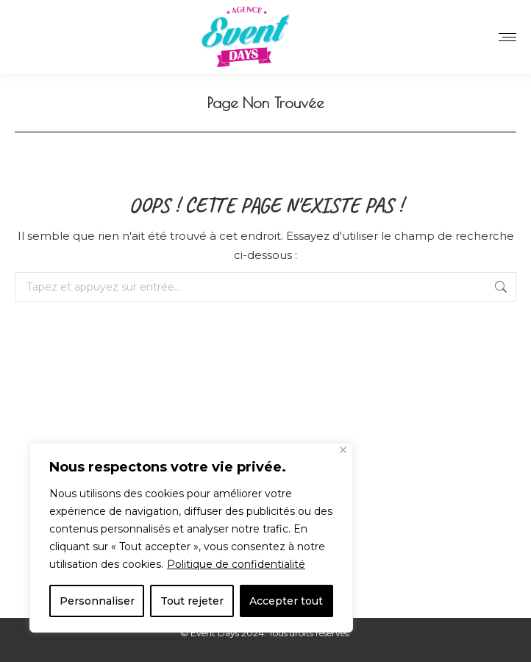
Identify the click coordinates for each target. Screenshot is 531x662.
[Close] (343, 449)
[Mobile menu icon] (507, 37)
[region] (191, 538)
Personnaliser (97, 601)
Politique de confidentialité (236, 564)
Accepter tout (286, 601)
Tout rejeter (192, 601)
